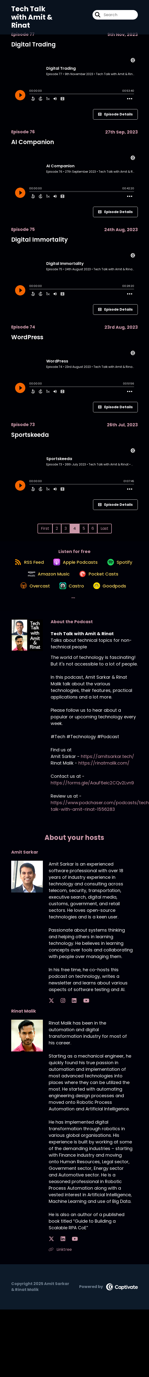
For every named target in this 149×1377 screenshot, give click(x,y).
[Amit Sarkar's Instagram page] (57, 1023)
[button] (114, 620)
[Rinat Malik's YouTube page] (64, 1262)
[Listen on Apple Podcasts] (93, 567)
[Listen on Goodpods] (82, 620)
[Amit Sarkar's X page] (51, 1023)
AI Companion (32, 142)
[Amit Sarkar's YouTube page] (69, 1023)
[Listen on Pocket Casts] (51, 602)
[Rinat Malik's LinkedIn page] (57, 1262)
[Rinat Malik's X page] (51, 1262)
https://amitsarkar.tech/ (107, 779)
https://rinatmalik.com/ (104, 786)
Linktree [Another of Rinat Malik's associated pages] (60, 1272)
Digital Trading (33, 44)
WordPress (27, 337)
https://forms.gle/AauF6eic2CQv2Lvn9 (92, 806)
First (45, 528)
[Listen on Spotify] (45, 585)
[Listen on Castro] (40, 620)
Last (104, 528)
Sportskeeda (30, 435)
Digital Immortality (39, 240)
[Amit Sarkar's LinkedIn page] (63, 1023)
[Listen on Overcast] (98, 602)
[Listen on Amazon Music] (91, 585)
